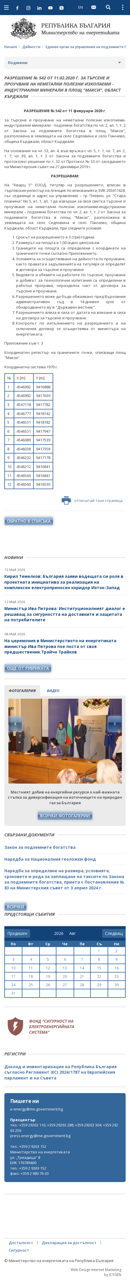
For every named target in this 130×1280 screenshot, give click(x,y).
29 (99, 984)
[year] (58, 933)
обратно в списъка (29, 521)
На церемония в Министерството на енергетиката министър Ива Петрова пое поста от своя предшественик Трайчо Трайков (60, 646)
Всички (15, 906)
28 (82, 984)
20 (65, 976)
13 (65, 968)
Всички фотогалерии (65, 815)
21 (82, 976)
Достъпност (21, 1242)
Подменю (18, 62)
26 (48, 984)
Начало (10, 46)
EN (80, 7)
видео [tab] (53, 690)
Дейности (31, 46)
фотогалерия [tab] (22, 690)
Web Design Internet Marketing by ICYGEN (96, 1272)
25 (31, 984)
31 (13, 993)
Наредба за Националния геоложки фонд (50, 859)
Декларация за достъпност (69, 1242)
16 (117, 968)
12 (48, 968)
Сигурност (19, 1250)
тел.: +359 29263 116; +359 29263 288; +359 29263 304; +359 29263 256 (64, 1127)
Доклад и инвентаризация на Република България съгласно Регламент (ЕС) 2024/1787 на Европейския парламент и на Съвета (60, 1072)
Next (114, 724)
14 (82, 968)
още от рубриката (28, 668)
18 (31, 976)
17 (13, 976)
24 (13, 984)
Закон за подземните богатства (40, 847)
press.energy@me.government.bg (40, 1135)
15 (99, 968)
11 (31, 968)
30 (117, 984)
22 (99, 976)
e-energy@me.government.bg (36, 1109)
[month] (73, 933)
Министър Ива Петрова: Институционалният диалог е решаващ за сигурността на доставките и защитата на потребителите (64, 614)
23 (117, 976)
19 (48, 976)
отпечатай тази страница (92, 500)
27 (65, 984)
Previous (15, 724)
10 (13, 968)
